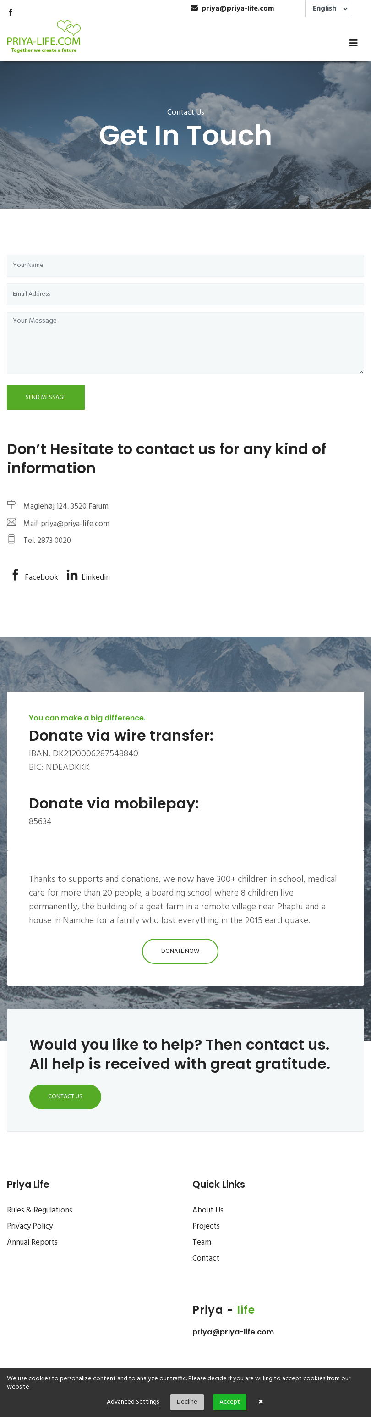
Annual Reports (32, 1242)
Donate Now (180, 951)
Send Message (46, 397)
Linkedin (88, 577)
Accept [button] (229, 1402)
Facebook (34, 577)
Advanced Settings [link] (133, 1402)
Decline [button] (187, 1402)
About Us (208, 1210)
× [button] (260, 1402)
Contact (205, 1258)
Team (201, 1242)
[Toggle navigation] (354, 43)
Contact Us (65, 1096)
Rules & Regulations (39, 1210)
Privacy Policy (30, 1226)
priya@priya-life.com (233, 1332)
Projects (206, 1226)
